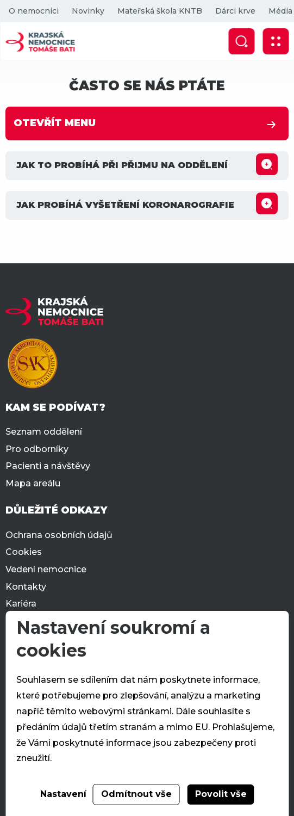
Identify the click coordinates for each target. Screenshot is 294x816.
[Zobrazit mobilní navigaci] (275, 41)
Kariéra (20, 603)
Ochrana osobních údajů (58, 535)
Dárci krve (235, 11)
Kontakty (25, 587)
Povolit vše (221, 794)
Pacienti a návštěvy (47, 466)
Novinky (87, 11)
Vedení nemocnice (45, 569)
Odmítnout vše (136, 794)
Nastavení (63, 794)
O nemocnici (33, 11)
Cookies (23, 552)
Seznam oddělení (43, 431)
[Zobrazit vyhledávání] (241, 41)
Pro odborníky (36, 449)
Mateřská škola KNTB (159, 11)
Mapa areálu (32, 483)
